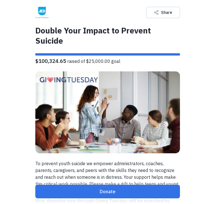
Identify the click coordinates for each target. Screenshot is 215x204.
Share (163, 12)
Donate (108, 191)
